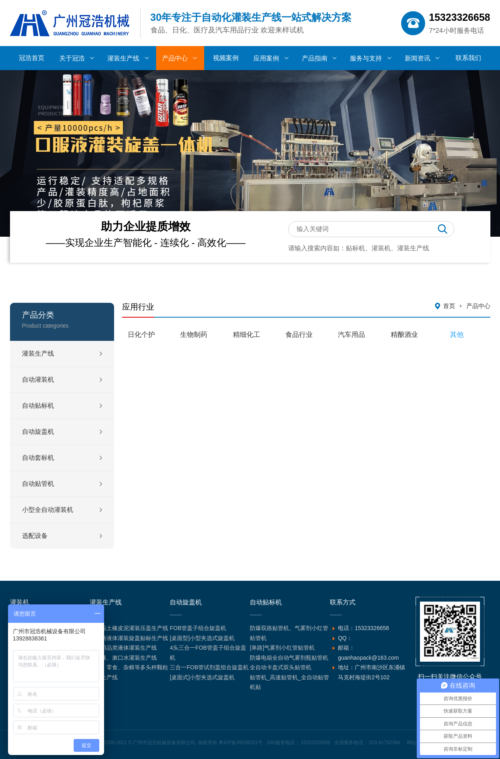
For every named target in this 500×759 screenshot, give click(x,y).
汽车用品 (351, 334)
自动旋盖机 (38, 431)
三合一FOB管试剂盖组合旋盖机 (209, 667)
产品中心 (478, 306)
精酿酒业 (404, 334)
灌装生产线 (38, 353)
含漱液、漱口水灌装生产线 (123, 657)
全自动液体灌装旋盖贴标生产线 (129, 638)
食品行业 (299, 334)
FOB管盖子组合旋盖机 (198, 628)
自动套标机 (38, 457)
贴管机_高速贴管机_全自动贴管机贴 (289, 682)
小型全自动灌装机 (47, 509)
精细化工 (246, 334)
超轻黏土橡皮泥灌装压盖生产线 (129, 628)
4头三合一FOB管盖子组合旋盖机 (208, 652)
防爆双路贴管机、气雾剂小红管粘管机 (289, 633)
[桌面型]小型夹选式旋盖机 (202, 638)
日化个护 (141, 334)
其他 (457, 334)
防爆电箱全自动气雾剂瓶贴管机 (289, 657)
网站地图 (416, 742)
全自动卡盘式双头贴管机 (280, 667)
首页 (449, 306)
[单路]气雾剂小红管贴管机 (282, 647)
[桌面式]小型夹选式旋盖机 (202, 677)
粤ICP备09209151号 (240, 742)
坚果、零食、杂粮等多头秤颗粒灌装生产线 (129, 672)
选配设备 (35, 535)
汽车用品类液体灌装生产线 (123, 647)
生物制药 (193, 334)
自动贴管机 (38, 483)
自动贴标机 (38, 405)
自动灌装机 (38, 379)
